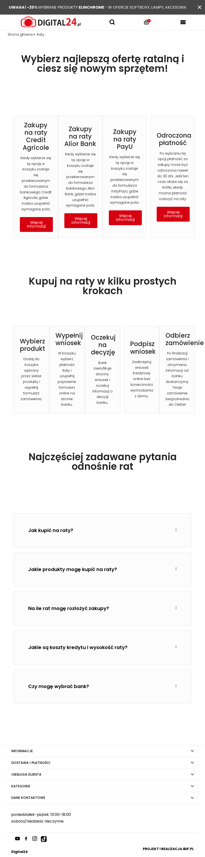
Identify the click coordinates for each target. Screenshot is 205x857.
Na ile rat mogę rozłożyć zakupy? (68, 608)
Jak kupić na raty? (50, 530)
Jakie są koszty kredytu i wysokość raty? (77, 647)
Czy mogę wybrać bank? (58, 686)
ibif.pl (188, 848)
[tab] (102, 530)
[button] (36, 224)
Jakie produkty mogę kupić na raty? (72, 569)
